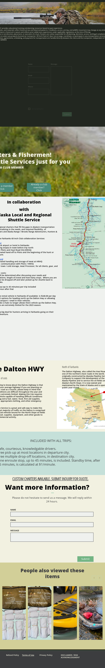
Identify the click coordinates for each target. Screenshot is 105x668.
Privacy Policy (46, 655)
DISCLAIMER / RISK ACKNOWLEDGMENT (70, 656)
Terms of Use (28, 655)
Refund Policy (12, 655)
